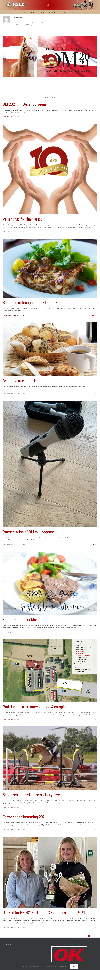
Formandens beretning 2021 (25, 816)
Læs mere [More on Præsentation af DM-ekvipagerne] (94, 544)
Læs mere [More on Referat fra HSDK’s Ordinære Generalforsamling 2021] (94, 927)
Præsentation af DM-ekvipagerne (28, 532)
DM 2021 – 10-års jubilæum (24, 104)
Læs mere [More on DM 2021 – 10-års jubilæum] (94, 116)
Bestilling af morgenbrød (22, 380)
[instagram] (48, 5)
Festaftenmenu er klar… (21, 619)
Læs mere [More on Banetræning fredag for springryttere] (94, 807)
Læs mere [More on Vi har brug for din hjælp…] (94, 231)
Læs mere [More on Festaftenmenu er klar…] (94, 632)
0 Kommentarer (21, 116)
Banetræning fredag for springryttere (31, 794)
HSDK (6, 116)
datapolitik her (62, 966)
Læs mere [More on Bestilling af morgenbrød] (94, 393)
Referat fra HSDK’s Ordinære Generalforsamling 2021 (44, 912)
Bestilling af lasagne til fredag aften (31, 302)
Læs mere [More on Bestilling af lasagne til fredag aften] (94, 315)
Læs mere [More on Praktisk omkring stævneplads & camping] (94, 719)
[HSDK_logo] (15, 2)
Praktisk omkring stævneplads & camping (35, 706)
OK (74, 966)
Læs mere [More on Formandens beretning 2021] (94, 829)
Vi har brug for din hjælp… (23, 219)
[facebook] (44, 5)
